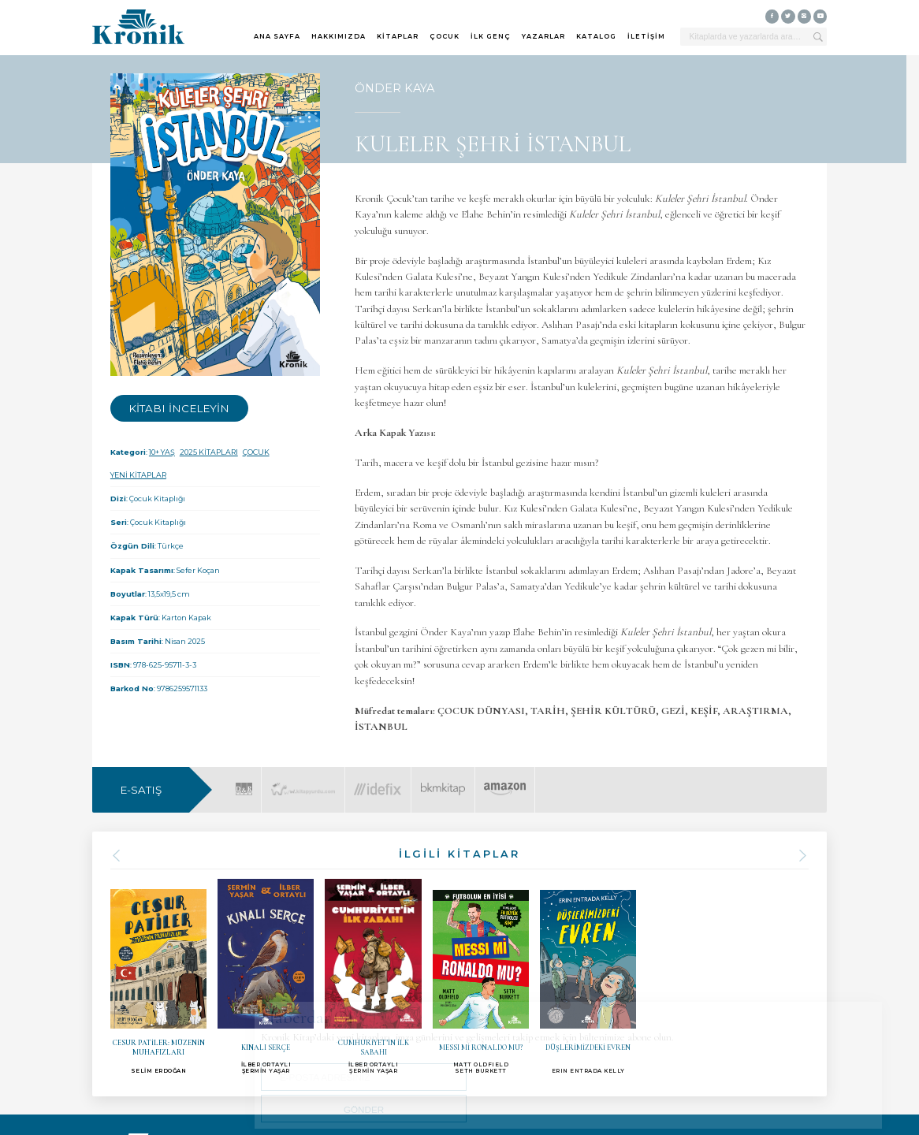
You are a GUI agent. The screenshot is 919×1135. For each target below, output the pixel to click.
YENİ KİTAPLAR (138, 475)
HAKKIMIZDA (338, 36)
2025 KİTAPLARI (209, 452)
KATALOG (596, 36)
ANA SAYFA (277, 36)
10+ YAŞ (162, 452)
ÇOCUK (445, 36)
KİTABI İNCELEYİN (178, 408)
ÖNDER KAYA (394, 88)
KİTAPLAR (398, 36)
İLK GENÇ (491, 36)
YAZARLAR (543, 36)
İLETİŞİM (646, 36)
